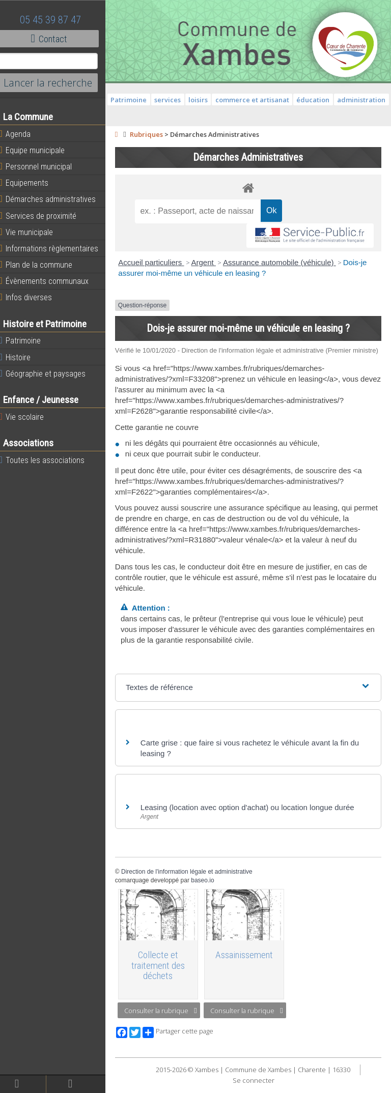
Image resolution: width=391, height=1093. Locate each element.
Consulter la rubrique (167, 1018)
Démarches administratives (54, 199)
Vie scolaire (28, 417)
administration (252, 112)
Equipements (30, 183)
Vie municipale (33, 232)
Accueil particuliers (158, 262)
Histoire (21, 357)
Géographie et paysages (49, 373)
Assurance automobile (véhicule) (286, 262)
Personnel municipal (42, 166)
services (199, 99)
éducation (344, 99)
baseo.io (209, 889)
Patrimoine (26, 340)
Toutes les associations (48, 460)
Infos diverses (32, 297)
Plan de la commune (42, 265)
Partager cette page (184, 1040)
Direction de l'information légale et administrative (193, 880)
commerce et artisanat (283, 99)
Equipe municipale (38, 150)
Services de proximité (44, 216)
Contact (56, 39)
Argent (210, 262)
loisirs (229, 99)
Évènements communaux (50, 281)
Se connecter (256, 1087)
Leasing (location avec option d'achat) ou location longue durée (254, 816)
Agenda (21, 134)
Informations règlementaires (55, 248)
